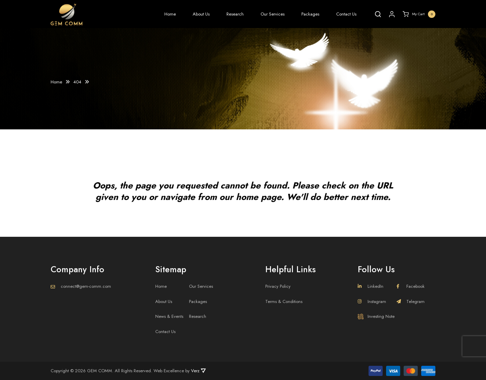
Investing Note (376, 316)
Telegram (411, 301)
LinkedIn (370, 286)
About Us (201, 14)
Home (170, 14)
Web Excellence (169, 371)
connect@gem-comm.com (86, 286)
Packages (310, 14)
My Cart (419, 14)
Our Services (273, 14)
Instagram (372, 301)
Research (235, 14)
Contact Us (346, 14)
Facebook (411, 286)
